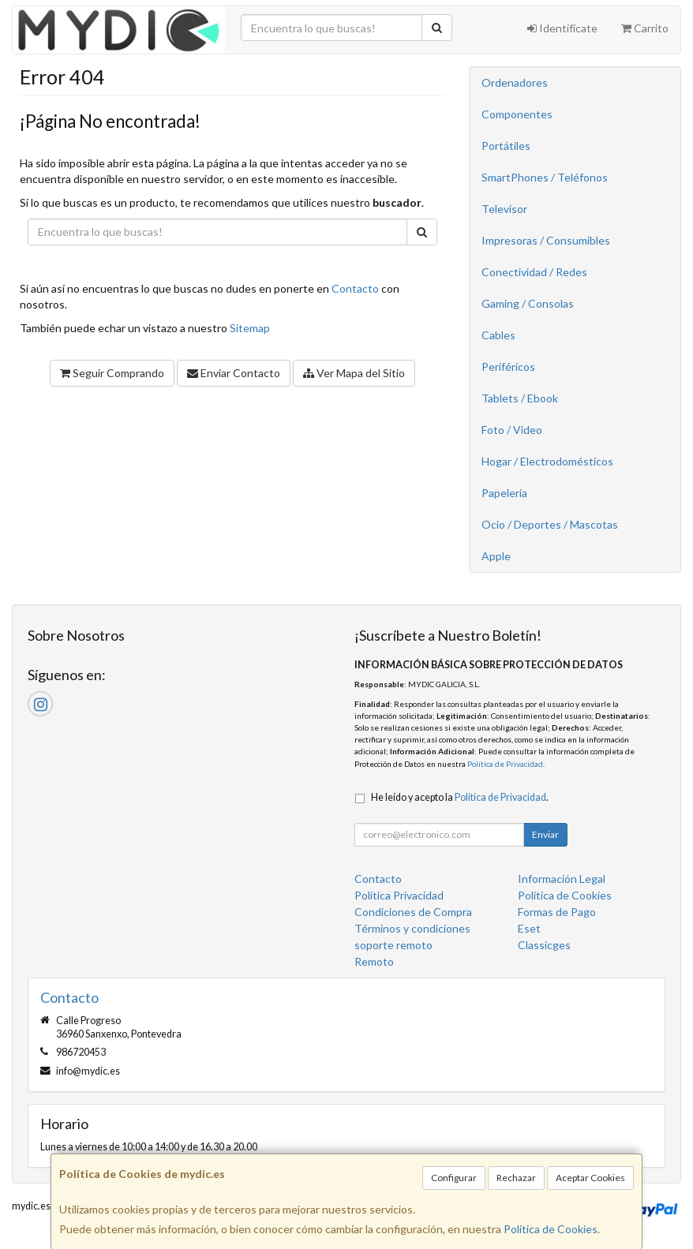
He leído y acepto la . (460, 797)
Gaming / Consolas (527, 303)
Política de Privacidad (505, 763)
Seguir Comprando (112, 373)
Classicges (544, 945)
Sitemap (250, 328)
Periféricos (508, 366)
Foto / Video (511, 429)
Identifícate (562, 28)
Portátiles (505, 145)
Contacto (355, 288)
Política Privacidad (399, 895)
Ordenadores (514, 82)
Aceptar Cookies (590, 1178)
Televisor (504, 208)
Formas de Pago (557, 911)
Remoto (374, 961)
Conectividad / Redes (534, 272)
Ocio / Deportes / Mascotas (549, 524)
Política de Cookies (550, 1229)
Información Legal (561, 878)
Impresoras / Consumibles (545, 240)
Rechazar (516, 1178)
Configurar (454, 1178)
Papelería (504, 492)
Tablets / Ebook (519, 398)
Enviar (545, 834)
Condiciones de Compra (413, 911)
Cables (498, 335)
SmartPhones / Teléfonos (544, 177)
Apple (496, 556)
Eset (529, 928)
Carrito (645, 28)
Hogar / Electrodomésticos (547, 461)
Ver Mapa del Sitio (354, 373)
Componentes (517, 114)
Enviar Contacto (233, 373)
